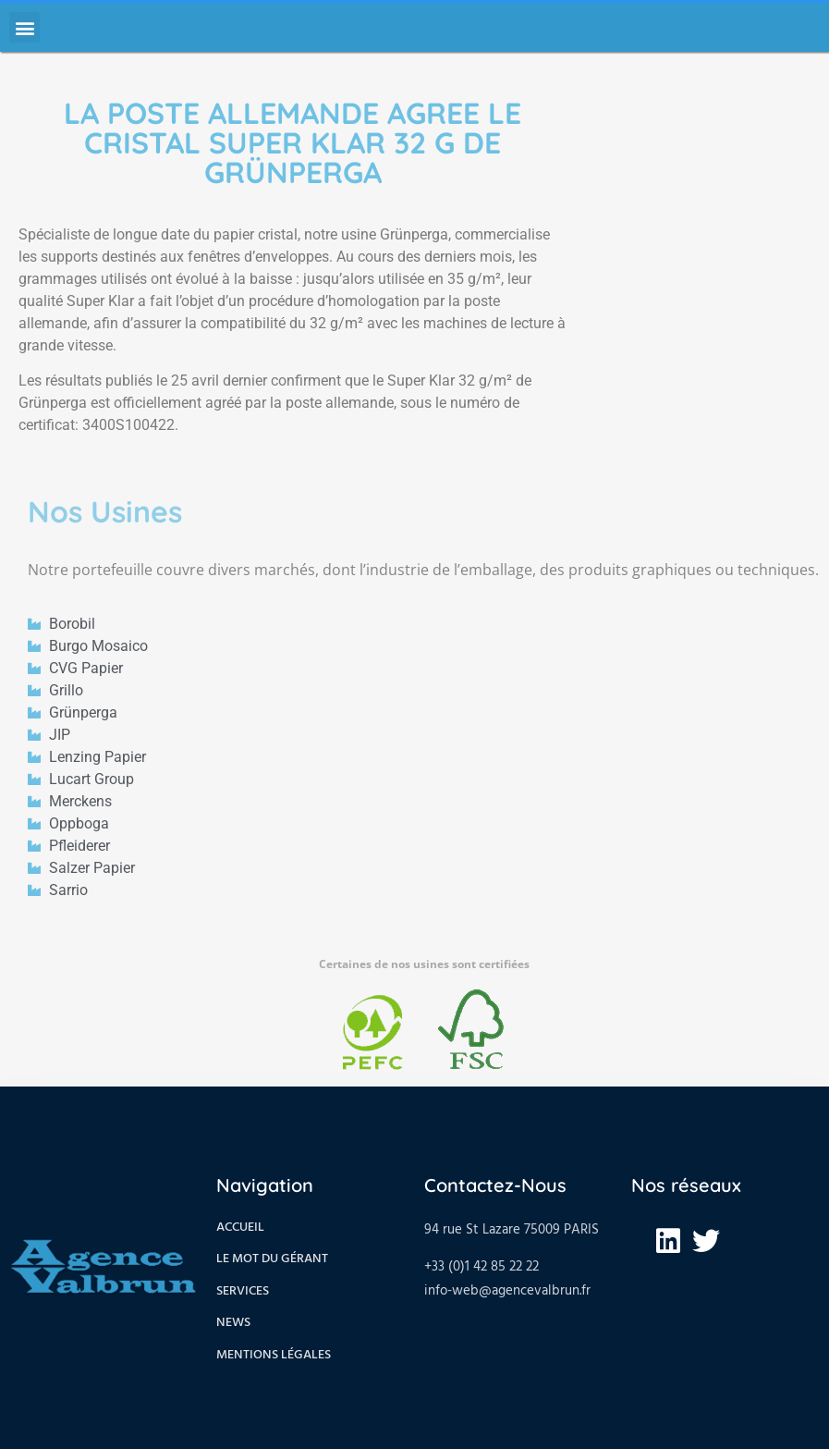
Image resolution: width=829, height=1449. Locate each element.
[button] (24, 27)
